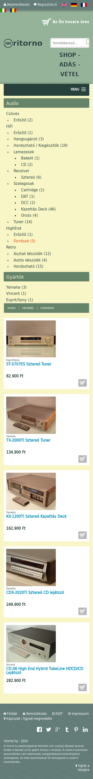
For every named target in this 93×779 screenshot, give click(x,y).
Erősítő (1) (23, 132)
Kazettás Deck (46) (38, 209)
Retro (11, 247)
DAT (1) (28, 196)
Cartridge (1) (32, 190)
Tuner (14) (23, 221)
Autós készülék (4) (30, 260)
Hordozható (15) (28, 266)
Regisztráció (45, 4)
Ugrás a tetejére (82, 767)
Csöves (12, 113)
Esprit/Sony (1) (19, 300)
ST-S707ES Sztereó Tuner (28, 364)
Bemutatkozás (35, 713)
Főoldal (10, 713)
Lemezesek (24, 152)
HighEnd (13, 228)
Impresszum (78, 713)
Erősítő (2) (23, 120)
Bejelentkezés (17, 4)
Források (47, 308)
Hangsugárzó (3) (29, 139)
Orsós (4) (29, 215)
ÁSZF (57, 713)
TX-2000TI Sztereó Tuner (28, 440)
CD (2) (27, 164)
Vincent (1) (16, 293)
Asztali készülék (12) (32, 253)
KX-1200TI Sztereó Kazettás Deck (36, 516)
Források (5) (24, 241)
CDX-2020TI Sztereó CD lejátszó (35, 592)
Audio (11, 308)
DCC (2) (28, 202)
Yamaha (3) (16, 287)
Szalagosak (24, 183)
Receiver (21, 170)
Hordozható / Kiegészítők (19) (41, 145)
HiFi (9, 126)
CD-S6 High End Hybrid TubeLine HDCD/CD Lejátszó (44, 670)
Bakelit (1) (30, 158)
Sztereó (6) (31, 177)
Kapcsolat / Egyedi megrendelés (28, 718)
